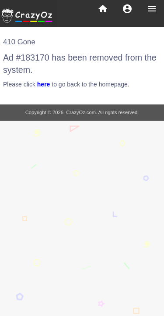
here (43, 84)
